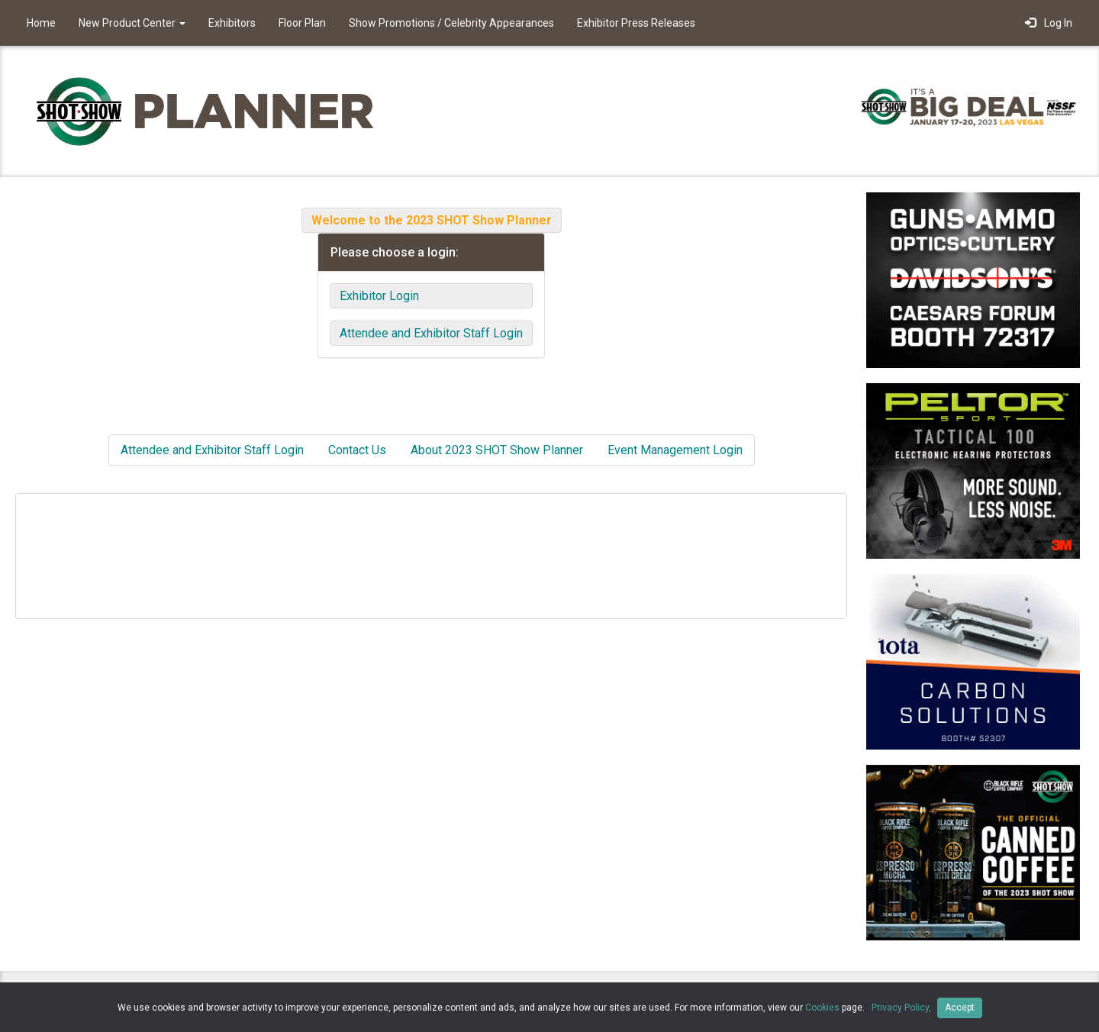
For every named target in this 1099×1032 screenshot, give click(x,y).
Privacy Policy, (902, 1007)
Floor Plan (302, 23)
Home (41, 23)
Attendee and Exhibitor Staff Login (431, 333)
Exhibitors (232, 23)
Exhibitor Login (379, 296)
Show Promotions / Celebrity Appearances (451, 23)
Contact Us (357, 450)
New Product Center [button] (132, 23)
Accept (960, 1007)
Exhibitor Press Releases (636, 23)
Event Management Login (675, 450)
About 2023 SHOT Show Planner (497, 450)
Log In (1048, 23)
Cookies (822, 1007)
